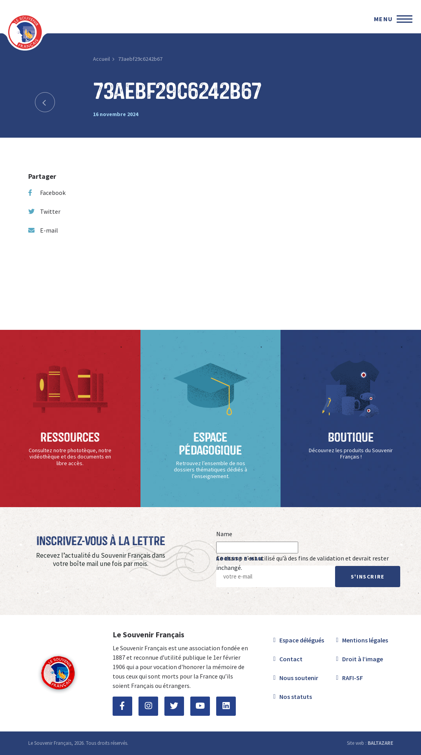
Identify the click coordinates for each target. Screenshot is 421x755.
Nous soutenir (298, 678)
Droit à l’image (362, 659)
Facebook (47, 192)
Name (224, 534)
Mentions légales (365, 640)
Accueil (101, 58)
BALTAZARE (380, 743)
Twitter (44, 211)
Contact (291, 659)
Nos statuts (295, 696)
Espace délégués (301, 640)
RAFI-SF (352, 678)
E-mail (43, 230)
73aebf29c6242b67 (140, 58)
